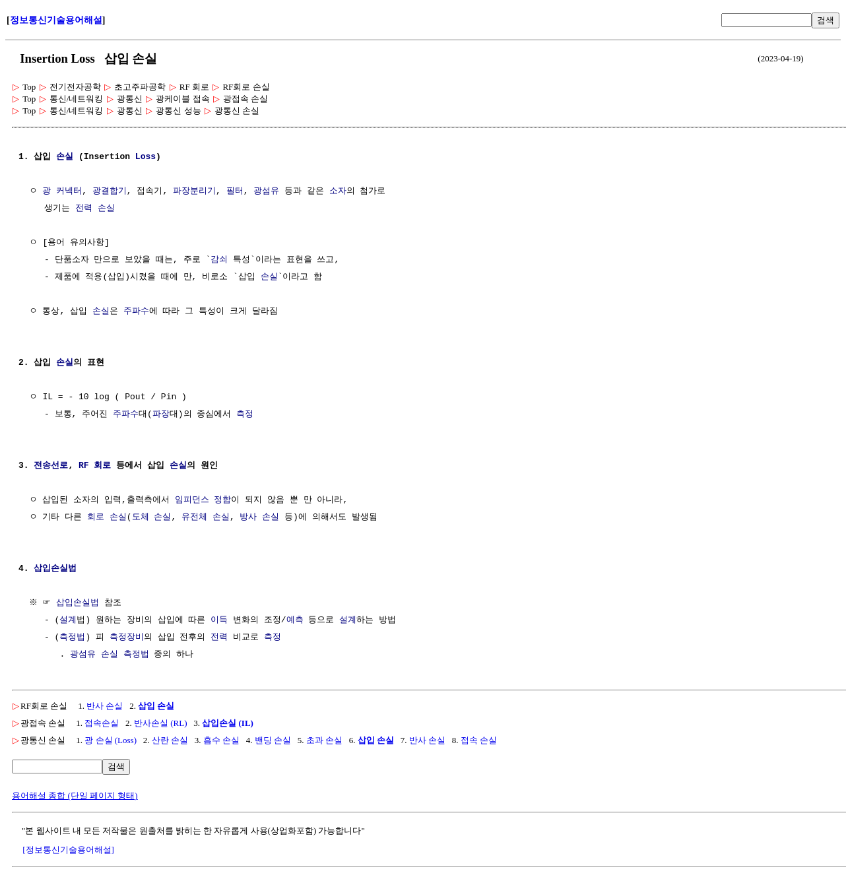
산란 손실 (170, 740)
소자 (337, 191)
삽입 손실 (156, 706)
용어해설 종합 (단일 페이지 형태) (75, 796)
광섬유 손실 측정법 (109, 655)
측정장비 (127, 637)
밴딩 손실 (273, 740)
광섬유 (266, 191)
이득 (219, 620)
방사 (248, 517)
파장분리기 (194, 191)
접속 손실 (479, 740)
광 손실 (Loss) (110, 740)
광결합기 (109, 191)
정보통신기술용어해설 (56, 20)
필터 (235, 191)
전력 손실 (95, 208)
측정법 (72, 637)
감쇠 (219, 260)
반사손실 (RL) (160, 723)
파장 (161, 414)
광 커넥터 (62, 191)
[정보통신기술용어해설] (68, 850)
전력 (219, 637)
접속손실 (101, 723)
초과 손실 (324, 740)
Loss (145, 157)
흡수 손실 (221, 740)
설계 (68, 620)
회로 (95, 517)
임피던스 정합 (203, 500)
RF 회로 (95, 466)
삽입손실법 (55, 569)
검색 (825, 20)
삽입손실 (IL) (227, 723)
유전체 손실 (205, 517)
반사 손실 (104, 706)
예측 (295, 620)
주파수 (136, 311)
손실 (64, 157)
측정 (244, 414)
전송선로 (51, 466)
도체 (140, 517)
